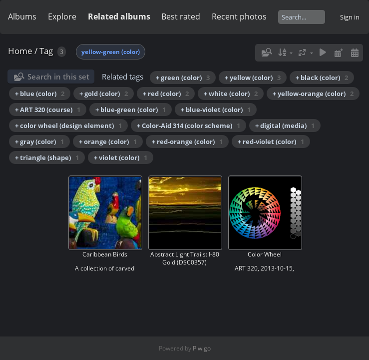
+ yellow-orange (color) (313, 93)
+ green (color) (183, 77)
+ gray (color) (39, 141)
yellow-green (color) (110, 52)
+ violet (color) (120, 157)
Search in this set (58, 77)
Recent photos (239, 16)
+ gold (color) (103, 93)
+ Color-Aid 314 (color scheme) (188, 125)
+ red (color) (166, 93)
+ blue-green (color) (130, 109)
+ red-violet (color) (271, 141)
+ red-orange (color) (187, 141)
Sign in (350, 17)
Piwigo (202, 348)
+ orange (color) (108, 141)
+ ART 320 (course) (47, 109)
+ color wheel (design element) (68, 125)
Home (20, 50)
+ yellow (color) (253, 77)
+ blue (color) (39, 93)
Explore (62, 16)
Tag (46, 50)
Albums (22, 16)
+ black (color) (322, 77)
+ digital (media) (285, 125)
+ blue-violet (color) (216, 109)
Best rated (180, 16)
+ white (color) (231, 93)
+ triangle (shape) (47, 157)
